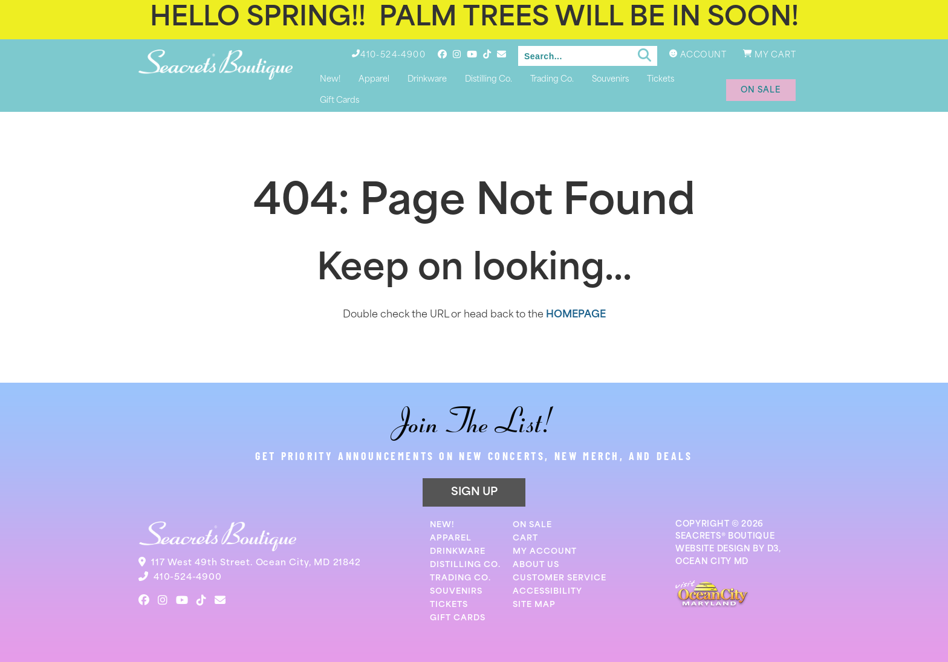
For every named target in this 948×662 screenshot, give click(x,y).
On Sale (532, 525)
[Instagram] (457, 54)
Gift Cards (339, 101)
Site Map (534, 605)
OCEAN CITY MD (711, 562)
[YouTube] (472, 54)
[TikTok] (487, 54)
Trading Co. (552, 79)
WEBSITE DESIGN (713, 549)
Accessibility (547, 591)
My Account (545, 552)
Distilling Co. (488, 79)
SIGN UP (474, 492)
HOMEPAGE (576, 315)
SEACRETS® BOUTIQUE (725, 536)
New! (330, 79)
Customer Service (559, 578)
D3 (773, 549)
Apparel (374, 79)
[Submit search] (644, 55)
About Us (536, 565)
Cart (525, 538)
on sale (761, 90)
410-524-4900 (188, 577)
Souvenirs (610, 79)
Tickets (660, 79)
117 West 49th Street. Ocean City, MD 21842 (256, 563)
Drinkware (427, 79)
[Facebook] (442, 54)
